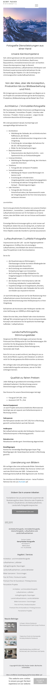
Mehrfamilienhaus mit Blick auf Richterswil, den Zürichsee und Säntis (32, 650)
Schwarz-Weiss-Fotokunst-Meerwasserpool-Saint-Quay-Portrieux (32, 624)
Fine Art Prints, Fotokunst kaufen (14, 577)
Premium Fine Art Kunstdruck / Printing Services (20, 581)
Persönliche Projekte (10, 584)
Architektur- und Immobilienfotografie (16, 559)
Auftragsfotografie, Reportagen (14, 566)
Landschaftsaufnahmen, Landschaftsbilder (18, 570)
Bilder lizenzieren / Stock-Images (14, 573)
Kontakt (22, 482)
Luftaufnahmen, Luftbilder (12, 562)
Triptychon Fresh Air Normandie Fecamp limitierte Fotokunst (30, 637)
